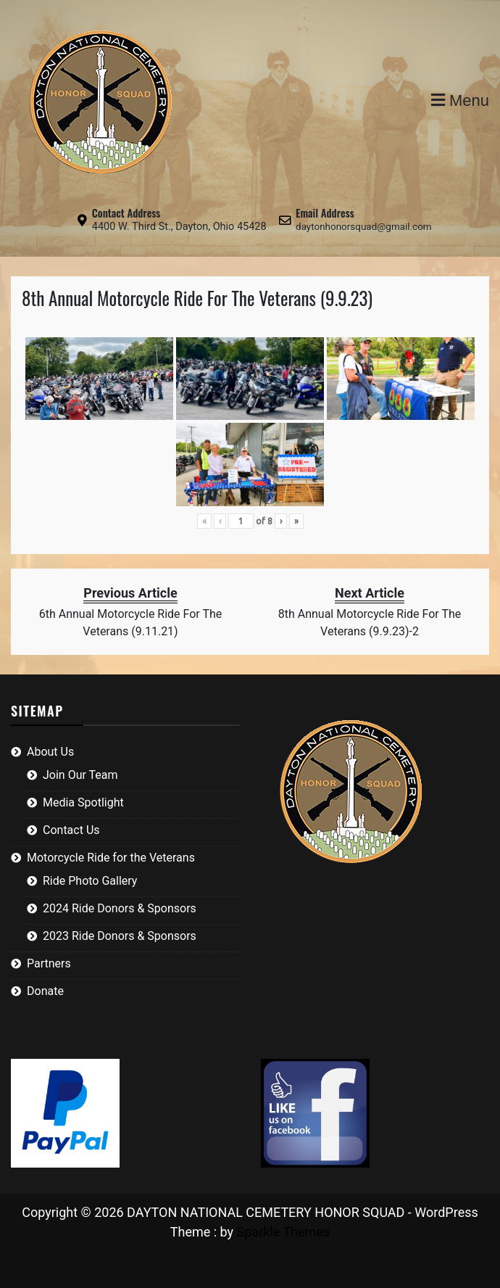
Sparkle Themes (283, 1231)
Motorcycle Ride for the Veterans (111, 857)
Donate (45, 991)
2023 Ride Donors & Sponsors (119, 936)
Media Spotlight (83, 802)
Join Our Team (80, 775)
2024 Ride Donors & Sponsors (119, 908)
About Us (50, 752)
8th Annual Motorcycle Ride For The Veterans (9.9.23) (197, 297)
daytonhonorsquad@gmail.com (364, 226)
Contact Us (71, 830)
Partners (49, 963)
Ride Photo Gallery (90, 881)
